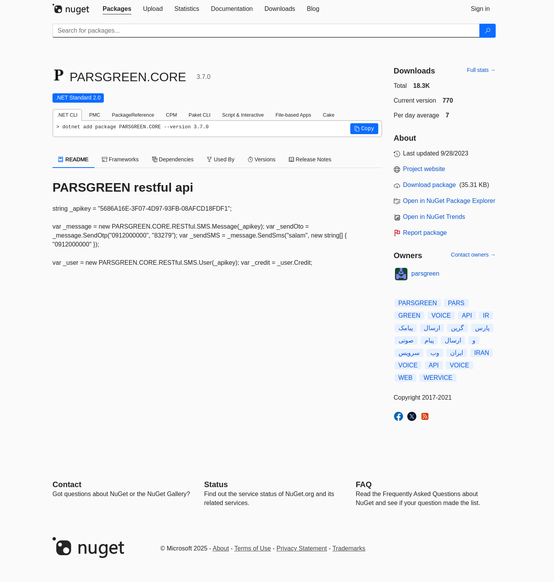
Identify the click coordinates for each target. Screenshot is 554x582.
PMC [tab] (94, 115)
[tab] (117, 8)
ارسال (432, 328)
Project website (424, 169)
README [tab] (73, 159)
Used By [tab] (220, 159)
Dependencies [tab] (173, 159)
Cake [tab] (328, 115)
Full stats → (481, 70)
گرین (457, 328)
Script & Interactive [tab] (243, 115)
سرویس (408, 353)
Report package (425, 232)
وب (434, 353)
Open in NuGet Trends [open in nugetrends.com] (434, 216)
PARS (456, 303)
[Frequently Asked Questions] (364, 484)
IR (486, 315)
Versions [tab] (262, 159)
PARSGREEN (417, 303)
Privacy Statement (301, 548)
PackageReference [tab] (133, 115)
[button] (364, 128)
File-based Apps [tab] (293, 115)
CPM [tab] (171, 115)
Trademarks (348, 548)
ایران (456, 353)
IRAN (481, 353)
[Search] (487, 31)
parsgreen (425, 273)
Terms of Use (252, 548)
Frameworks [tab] (120, 159)
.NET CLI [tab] (67, 115)
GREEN (409, 315)
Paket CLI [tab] (199, 115)
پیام (429, 340)
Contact (66, 484)
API (467, 315)
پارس (482, 328)
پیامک (405, 328)
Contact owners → (473, 255)
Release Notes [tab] (310, 159)
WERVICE (437, 377)
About (221, 548)
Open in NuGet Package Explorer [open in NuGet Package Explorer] (449, 200)
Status (216, 484)
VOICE (441, 315)
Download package (429, 185)
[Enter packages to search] (266, 31)
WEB (405, 377)
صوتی (406, 340)
